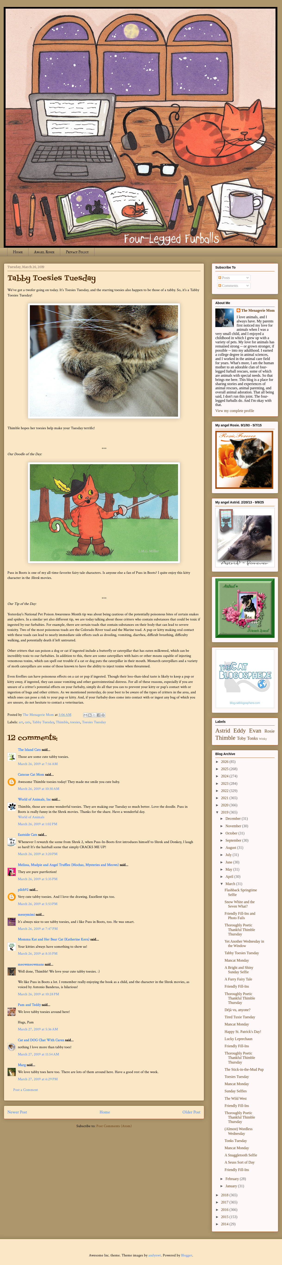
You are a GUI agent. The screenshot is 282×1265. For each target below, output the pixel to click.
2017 (225, 1202)
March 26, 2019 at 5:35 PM (37, 879)
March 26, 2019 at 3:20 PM (37, 854)
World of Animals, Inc (34, 799)
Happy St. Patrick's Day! (243, 1032)
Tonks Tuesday (236, 1141)
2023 (225, 783)
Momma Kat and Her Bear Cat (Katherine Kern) (53, 939)
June (229, 862)
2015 (225, 1217)
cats (27, 722)
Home (18, 252)
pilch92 (23, 889)
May (229, 869)
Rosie (269, 731)
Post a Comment (25, 1089)
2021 (225, 798)
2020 (225, 805)
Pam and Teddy (30, 1004)
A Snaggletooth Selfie (241, 1155)
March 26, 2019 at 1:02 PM (37, 824)
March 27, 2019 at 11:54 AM (38, 1054)
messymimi (26, 914)
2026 (225, 762)
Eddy (239, 730)
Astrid (222, 730)
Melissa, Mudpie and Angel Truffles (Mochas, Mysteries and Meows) (68, 865)
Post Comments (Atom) (114, 1126)
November (234, 826)
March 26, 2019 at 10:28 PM (38, 994)
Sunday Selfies (236, 1091)
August (231, 848)
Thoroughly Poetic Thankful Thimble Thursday (240, 929)
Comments (228, 286)
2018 (225, 1195)
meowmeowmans (31, 964)
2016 (225, 1210)
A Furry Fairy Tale (238, 979)
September (234, 840)
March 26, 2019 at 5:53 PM (37, 904)
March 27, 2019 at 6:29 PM (38, 1079)
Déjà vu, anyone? (238, 1010)
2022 (225, 791)
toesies (75, 722)
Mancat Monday (237, 960)
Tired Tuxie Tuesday (240, 1017)
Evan (255, 730)
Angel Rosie (44, 252)
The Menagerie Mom (258, 310)
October (232, 833)
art (21, 722)
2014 (225, 1224)
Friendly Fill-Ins (237, 986)
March (231, 884)
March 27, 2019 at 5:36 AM (38, 1029)
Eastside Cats (27, 834)
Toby (241, 738)
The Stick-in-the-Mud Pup (244, 1069)
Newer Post (17, 1112)
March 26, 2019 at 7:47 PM (38, 928)
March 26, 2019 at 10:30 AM (38, 788)
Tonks (252, 738)
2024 (225, 776)
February (233, 1179)
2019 (225, 812)
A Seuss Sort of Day (240, 1162)
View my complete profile (234, 411)
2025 (225, 769)
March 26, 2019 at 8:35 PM (37, 953)
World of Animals (31, 817)
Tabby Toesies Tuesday (242, 953)
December (234, 819)
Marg (22, 1065)
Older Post (191, 1112)
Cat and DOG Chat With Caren (41, 1040)
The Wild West (236, 1098)
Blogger (186, 1255)
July (229, 855)
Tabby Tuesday (43, 722)
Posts (224, 278)
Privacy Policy (77, 252)
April (230, 877)
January (232, 1186)
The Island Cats (29, 749)
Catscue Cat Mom (31, 774)
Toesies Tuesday (94, 722)
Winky (263, 738)
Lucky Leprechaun (238, 1039)
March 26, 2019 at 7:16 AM (38, 764)
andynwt (154, 1255)
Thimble (62, 722)
